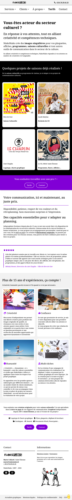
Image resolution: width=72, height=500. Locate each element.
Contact (42, 185)
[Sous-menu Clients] (28, 9)
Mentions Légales (42, 454)
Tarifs (29, 185)
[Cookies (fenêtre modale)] (68, 496)
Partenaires (53, 454)
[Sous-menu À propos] (44, 9)
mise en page (20, 232)
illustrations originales (45, 232)
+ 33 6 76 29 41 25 (9, 464)
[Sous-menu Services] (15, 9)
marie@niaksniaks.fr (11, 462)
